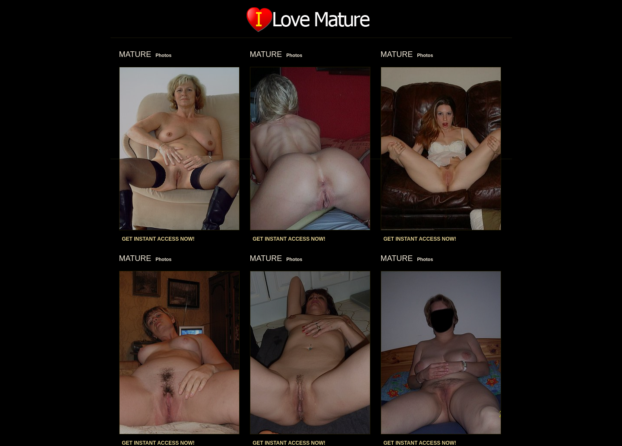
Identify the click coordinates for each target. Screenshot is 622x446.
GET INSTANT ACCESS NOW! (158, 239)
